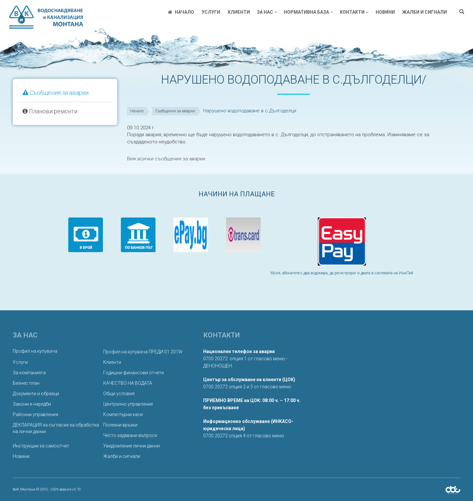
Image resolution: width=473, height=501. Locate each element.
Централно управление (128, 404)
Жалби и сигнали (424, 12)
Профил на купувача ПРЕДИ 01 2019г (143, 351)
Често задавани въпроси (130, 435)
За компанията (29, 372)
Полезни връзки (120, 425)
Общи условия (119, 393)
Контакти (354, 12)
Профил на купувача (35, 351)
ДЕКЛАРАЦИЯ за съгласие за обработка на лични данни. (56, 428)
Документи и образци (36, 393)
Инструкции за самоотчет (41, 445)
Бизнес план (26, 383)
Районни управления (35, 414)
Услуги (211, 12)
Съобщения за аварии (56, 92)
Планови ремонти (50, 111)
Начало (137, 111)
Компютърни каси (123, 414)
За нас (267, 12)
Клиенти (239, 12)
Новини (385, 12)
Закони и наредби (32, 404)
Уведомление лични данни (131, 445)
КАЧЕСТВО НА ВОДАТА (127, 383)
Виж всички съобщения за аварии (166, 159)
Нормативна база (308, 12)
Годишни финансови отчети (133, 372)
